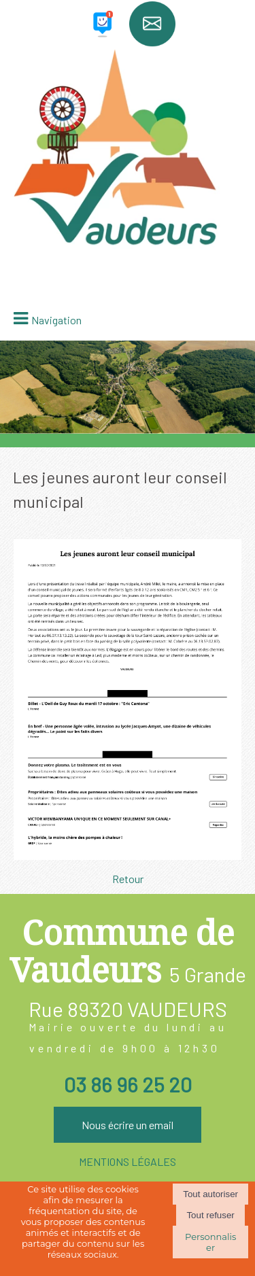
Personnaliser (210, 1242)
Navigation (56, 319)
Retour (127, 878)
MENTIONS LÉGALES (127, 1161)
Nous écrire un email (127, 1124)
